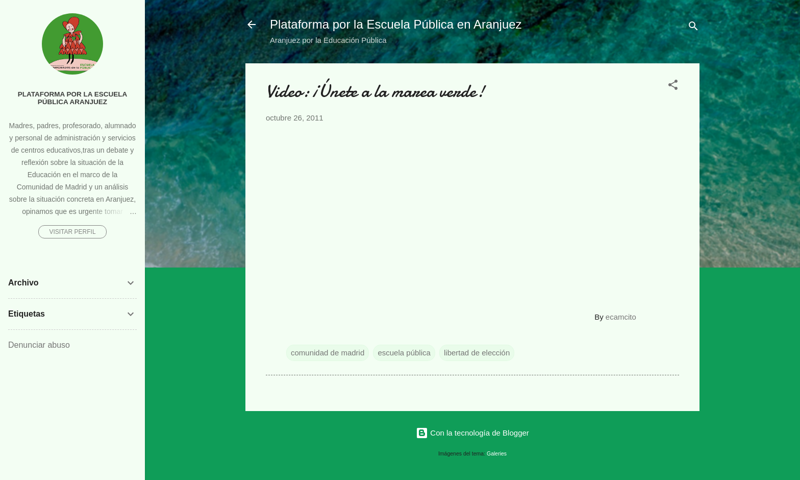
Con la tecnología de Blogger (472, 432)
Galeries (497, 453)
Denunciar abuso (39, 345)
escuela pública (404, 352)
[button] (673, 86)
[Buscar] (693, 27)
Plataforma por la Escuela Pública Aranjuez (73, 98)
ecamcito (621, 317)
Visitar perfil (72, 231)
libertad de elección (477, 352)
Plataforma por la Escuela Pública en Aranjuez (396, 24)
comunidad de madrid (327, 352)
